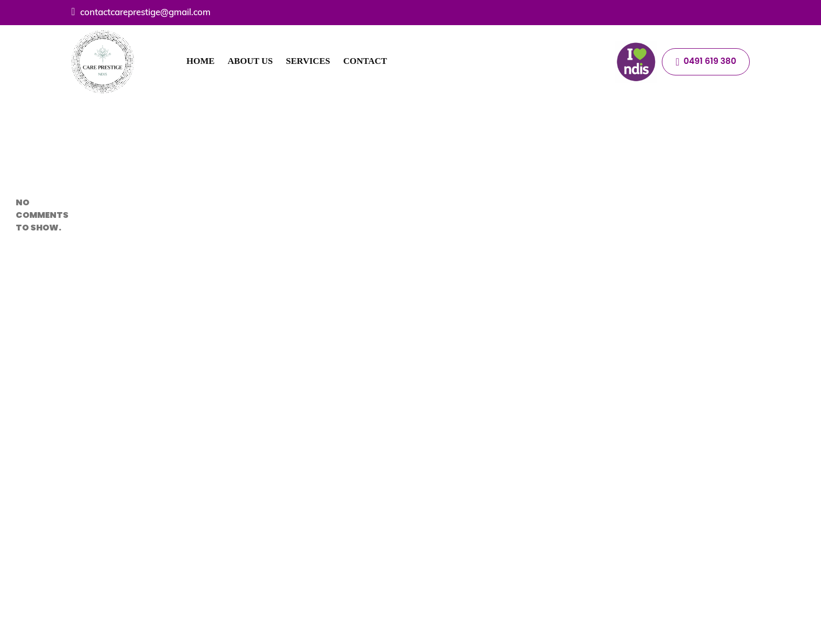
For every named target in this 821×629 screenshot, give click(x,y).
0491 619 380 (705, 61)
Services (308, 61)
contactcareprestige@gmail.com (140, 11)
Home (200, 61)
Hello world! (34, 122)
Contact (365, 61)
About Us (250, 61)
